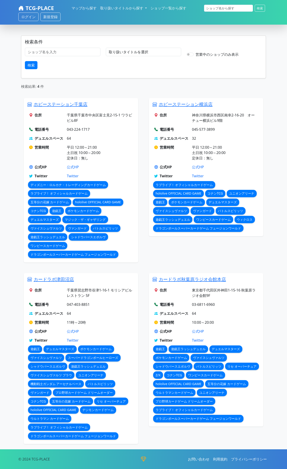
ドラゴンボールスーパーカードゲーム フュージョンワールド (73, 254)
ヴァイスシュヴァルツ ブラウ (51, 375)
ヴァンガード (77, 228)
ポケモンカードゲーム (83, 211)
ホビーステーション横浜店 (186, 104)
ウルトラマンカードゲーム (174, 392)
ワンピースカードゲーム (47, 246)
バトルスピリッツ (105, 228)
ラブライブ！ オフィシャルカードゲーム (59, 193)
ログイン (28, 16)
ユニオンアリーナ (241, 193)
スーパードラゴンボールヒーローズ (93, 357)
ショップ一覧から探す (168, 8)
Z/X (158, 375)
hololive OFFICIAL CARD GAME (98, 202)
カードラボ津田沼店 (54, 279)
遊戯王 (56, 211)
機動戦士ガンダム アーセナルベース (56, 384)
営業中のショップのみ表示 (217, 54)
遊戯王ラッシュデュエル (47, 237)
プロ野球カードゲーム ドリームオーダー (84, 392)
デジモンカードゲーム (98, 410)
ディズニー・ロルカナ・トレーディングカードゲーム (68, 185)
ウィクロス (244, 219)
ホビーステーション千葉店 (60, 104)
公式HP (73, 167)
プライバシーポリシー (249, 459)
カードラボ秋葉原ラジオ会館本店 (192, 279)
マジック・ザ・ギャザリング (85, 219)
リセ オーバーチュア (111, 401)
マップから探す (84, 8)
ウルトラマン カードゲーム (49, 418)
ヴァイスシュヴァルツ (46, 228)
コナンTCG (38, 211)
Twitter (72, 175)
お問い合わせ (198, 459)
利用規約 (220, 459)
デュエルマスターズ (44, 219)
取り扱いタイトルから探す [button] (122, 8)
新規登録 (50, 16)
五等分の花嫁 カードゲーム (49, 202)
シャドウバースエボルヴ (88, 237)
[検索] (228, 8)
